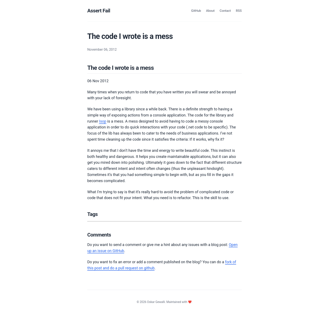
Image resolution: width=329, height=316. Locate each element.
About (210, 11)
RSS (239, 11)
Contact (225, 11)
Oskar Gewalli (156, 302)
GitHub (196, 11)
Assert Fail (98, 11)
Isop (102, 121)
